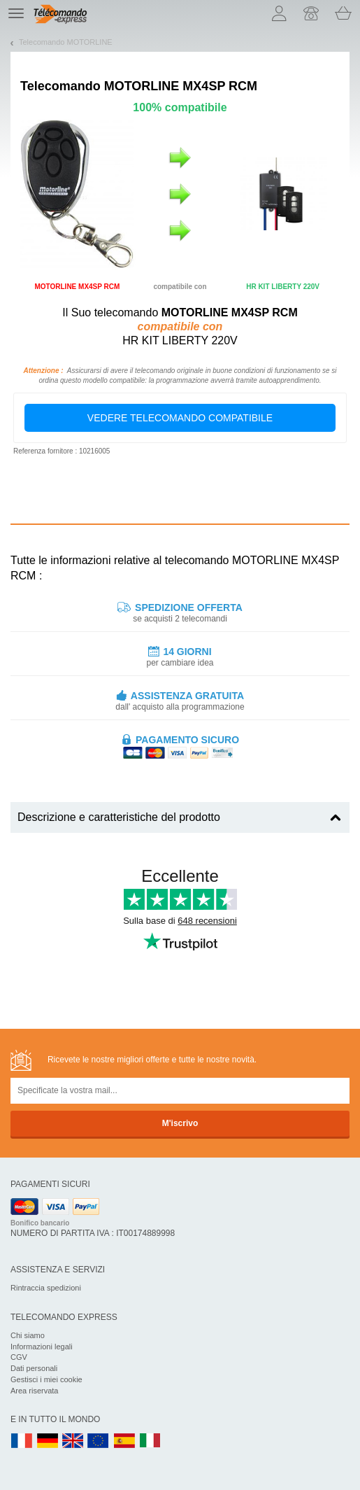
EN (98, 1441)
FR (21, 1441)
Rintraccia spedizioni (45, 1288)
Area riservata (34, 1390)
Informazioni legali (41, 1346)
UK (73, 1441)
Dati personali (33, 1368)
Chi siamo (27, 1335)
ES (124, 1441)
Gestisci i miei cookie (46, 1379)
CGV (18, 1357)
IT (150, 1441)
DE (47, 1441)
